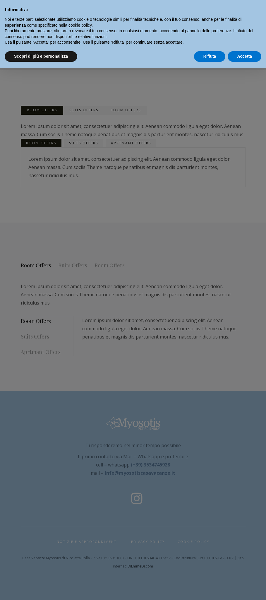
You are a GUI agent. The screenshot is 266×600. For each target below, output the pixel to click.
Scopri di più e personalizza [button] (41, 56)
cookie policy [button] (80, 25)
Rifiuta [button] (209, 56)
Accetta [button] (244, 56)
